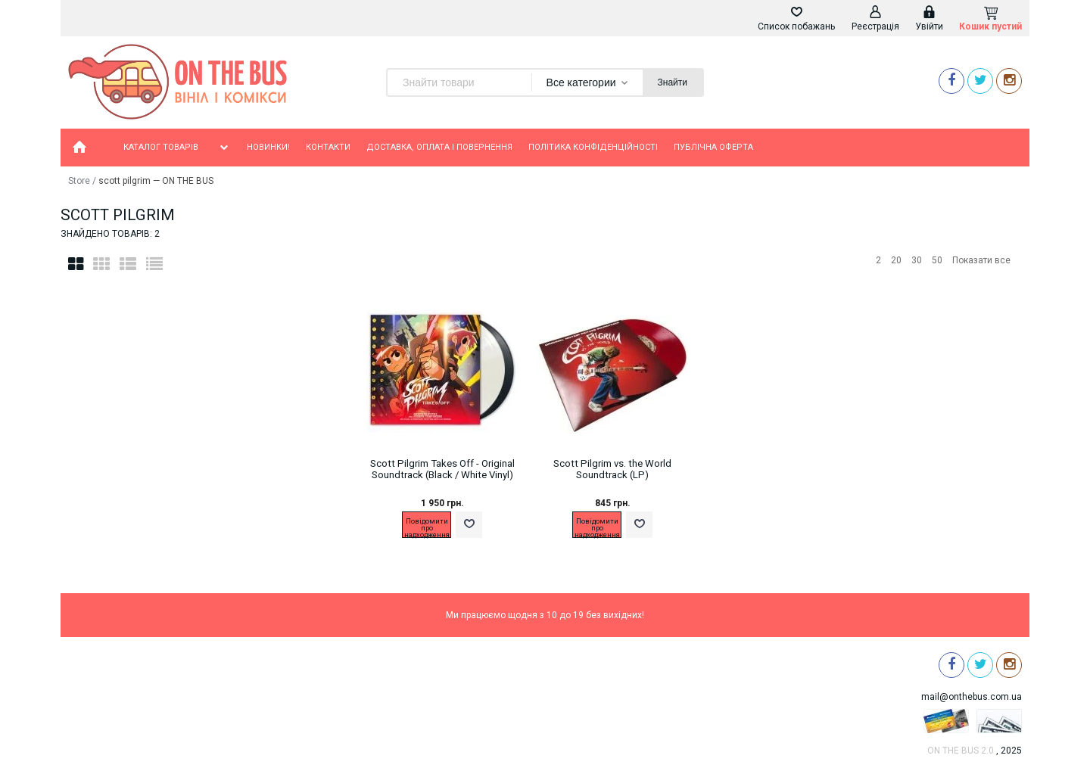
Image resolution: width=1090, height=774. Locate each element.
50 (937, 260)
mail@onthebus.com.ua (971, 697)
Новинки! (268, 147)
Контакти (328, 147)
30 (916, 260)
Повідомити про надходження (427, 527)
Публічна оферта (713, 147)
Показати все (981, 260)
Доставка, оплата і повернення (439, 147)
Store (79, 181)
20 (896, 260)
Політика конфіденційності (593, 147)
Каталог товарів (177, 147)
